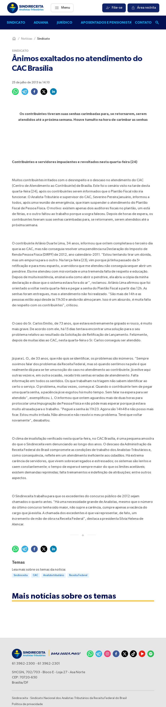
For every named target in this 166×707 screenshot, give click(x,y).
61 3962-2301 (49, 663)
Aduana (41, 22)
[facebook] (34, 91)
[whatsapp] (15, 91)
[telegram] (24, 91)
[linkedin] (53, 91)
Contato (143, 22)
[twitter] (43, 91)
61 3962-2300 (23, 663)
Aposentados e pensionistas (107, 22)
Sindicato (16, 22)
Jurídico (64, 22)
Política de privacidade (27, 704)
